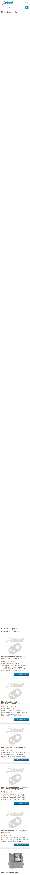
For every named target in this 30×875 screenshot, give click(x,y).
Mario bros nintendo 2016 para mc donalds (13, 831)
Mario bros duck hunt (9, 872)
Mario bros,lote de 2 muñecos (13, 747)
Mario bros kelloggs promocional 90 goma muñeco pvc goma (14, 788)
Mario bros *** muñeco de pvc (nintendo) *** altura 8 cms (13, 657)
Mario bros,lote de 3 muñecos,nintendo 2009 (10, 702)
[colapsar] (26, 3)
